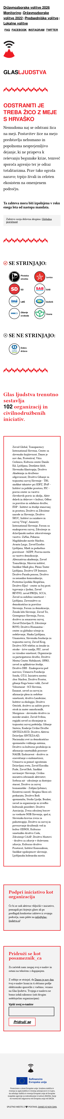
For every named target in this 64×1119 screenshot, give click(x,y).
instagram (36, 30)
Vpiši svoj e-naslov (21, 1004)
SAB (48, 289)
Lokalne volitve (15, 23)
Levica (49, 277)
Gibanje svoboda (25, 314)
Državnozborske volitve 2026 (26, 7)
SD (22, 289)
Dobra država (24, 349)
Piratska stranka (25, 277)
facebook (19, 30)
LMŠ (23, 302)
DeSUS (49, 302)
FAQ (7, 30)
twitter (52, 30)
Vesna (49, 314)
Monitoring (12, 13)
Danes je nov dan (44, 979)
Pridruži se (22, 1021)
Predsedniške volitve (41, 18)
